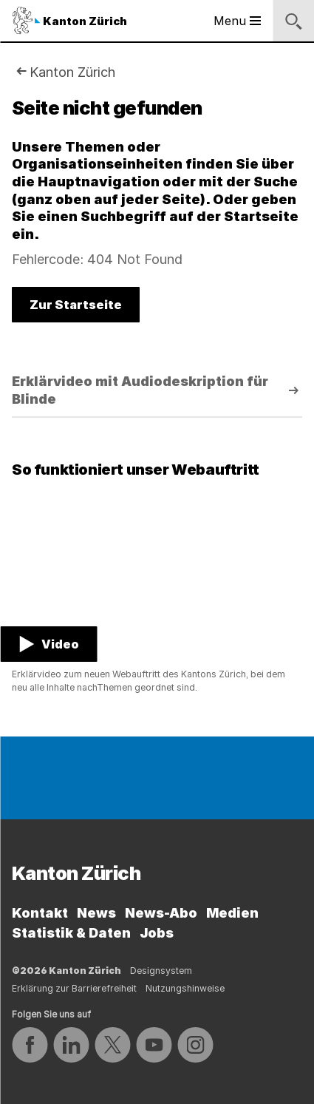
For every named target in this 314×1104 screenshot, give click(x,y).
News (96, 913)
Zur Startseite (76, 304)
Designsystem (161, 970)
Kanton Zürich (72, 72)
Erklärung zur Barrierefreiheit (74, 988)
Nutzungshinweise (185, 988)
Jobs (157, 933)
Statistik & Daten (71, 933)
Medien (232, 913)
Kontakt (40, 913)
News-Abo (161, 913)
